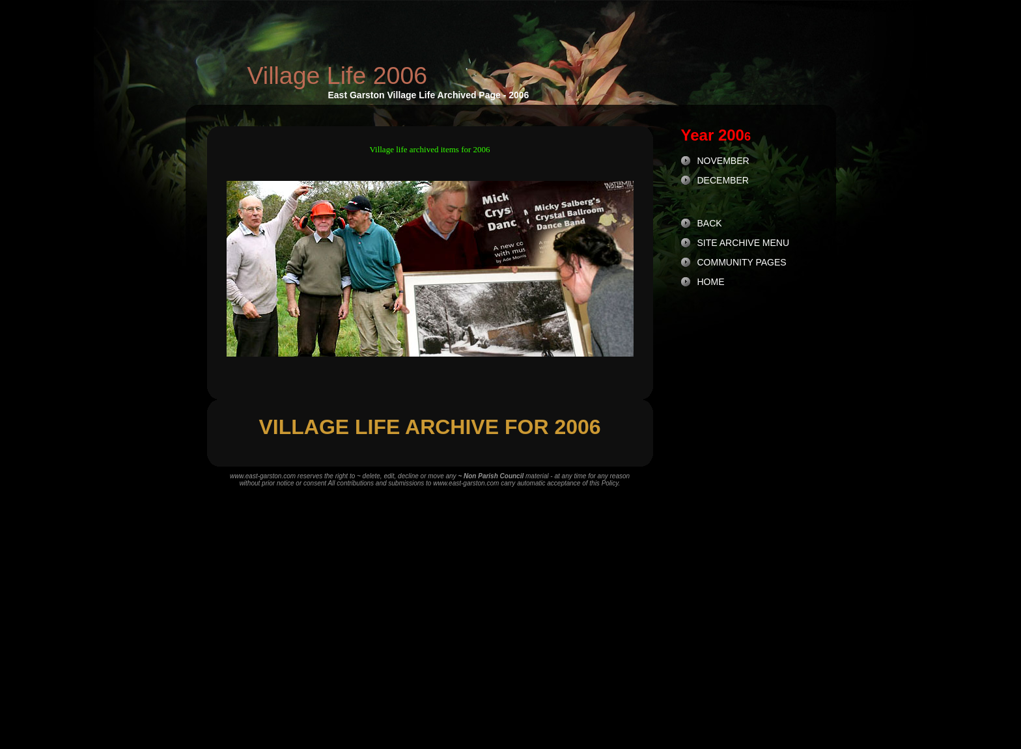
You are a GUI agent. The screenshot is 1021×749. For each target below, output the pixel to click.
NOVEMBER (723, 161)
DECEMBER (723, 180)
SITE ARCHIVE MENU (743, 243)
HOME (711, 282)
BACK (709, 223)
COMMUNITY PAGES (742, 262)
